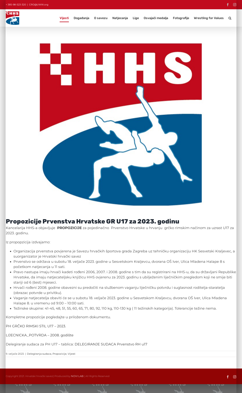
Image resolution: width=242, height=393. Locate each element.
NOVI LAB (77, 376)
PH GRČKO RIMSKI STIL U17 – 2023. (36, 326)
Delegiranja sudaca (39, 353)
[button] (230, 18)
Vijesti (71, 353)
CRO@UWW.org (38, 4)
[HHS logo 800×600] (121, 125)
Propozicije (60, 353)
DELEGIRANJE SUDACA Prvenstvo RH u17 (111, 344)
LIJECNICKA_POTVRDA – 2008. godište (39, 335)
